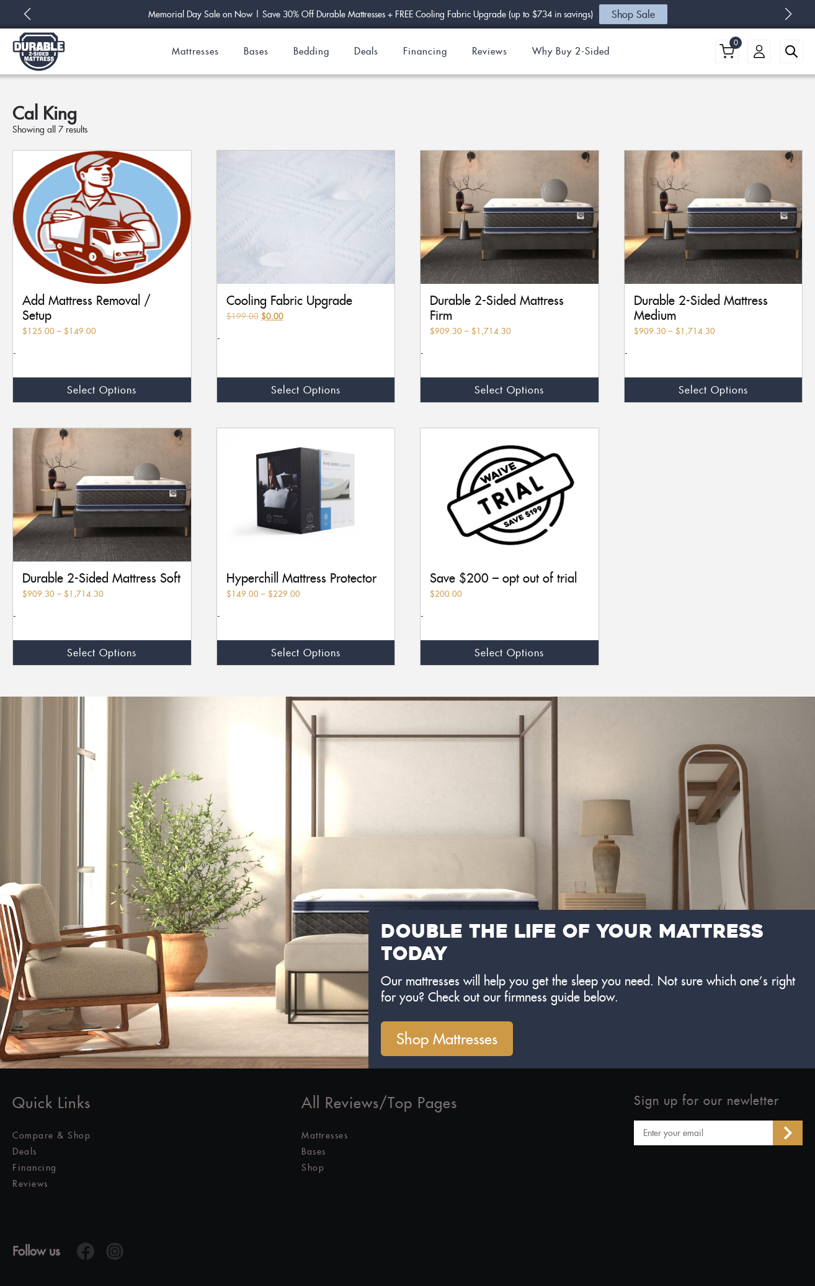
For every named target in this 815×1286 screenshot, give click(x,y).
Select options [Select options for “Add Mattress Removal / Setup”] (101, 390)
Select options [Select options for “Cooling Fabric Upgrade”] (306, 390)
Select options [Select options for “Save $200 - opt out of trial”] (509, 652)
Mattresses (195, 51)
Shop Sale (633, 14)
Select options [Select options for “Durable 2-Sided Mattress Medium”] (713, 390)
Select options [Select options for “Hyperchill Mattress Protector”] (306, 652)
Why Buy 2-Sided (571, 51)
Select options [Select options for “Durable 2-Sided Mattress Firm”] (509, 390)
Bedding (311, 51)
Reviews (489, 51)
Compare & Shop (51, 1135)
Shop (312, 1167)
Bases (256, 51)
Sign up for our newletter (706, 1100)
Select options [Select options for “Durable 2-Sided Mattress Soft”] (101, 652)
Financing (425, 51)
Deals (366, 51)
